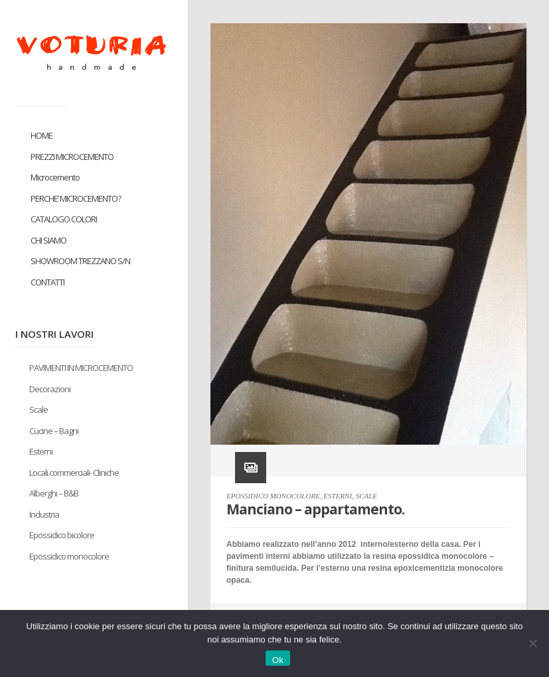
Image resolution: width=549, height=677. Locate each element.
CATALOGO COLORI (64, 219)
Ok (277, 660)
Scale (38, 409)
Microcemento (55, 177)
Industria (44, 514)
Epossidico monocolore (69, 556)
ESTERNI (337, 496)
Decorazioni (49, 389)
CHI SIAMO (48, 240)
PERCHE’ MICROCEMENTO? (76, 198)
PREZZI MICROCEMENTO (72, 157)
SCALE (366, 496)
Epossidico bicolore (61, 535)
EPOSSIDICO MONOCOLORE (273, 496)
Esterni (40, 451)
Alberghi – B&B (53, 493)
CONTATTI (47, 282)
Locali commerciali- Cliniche (74, 473)
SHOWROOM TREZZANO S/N (80, 261)
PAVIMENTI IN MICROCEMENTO (81, 368)
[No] (532, 643)
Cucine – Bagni (53, 431)
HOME (41, 135)
